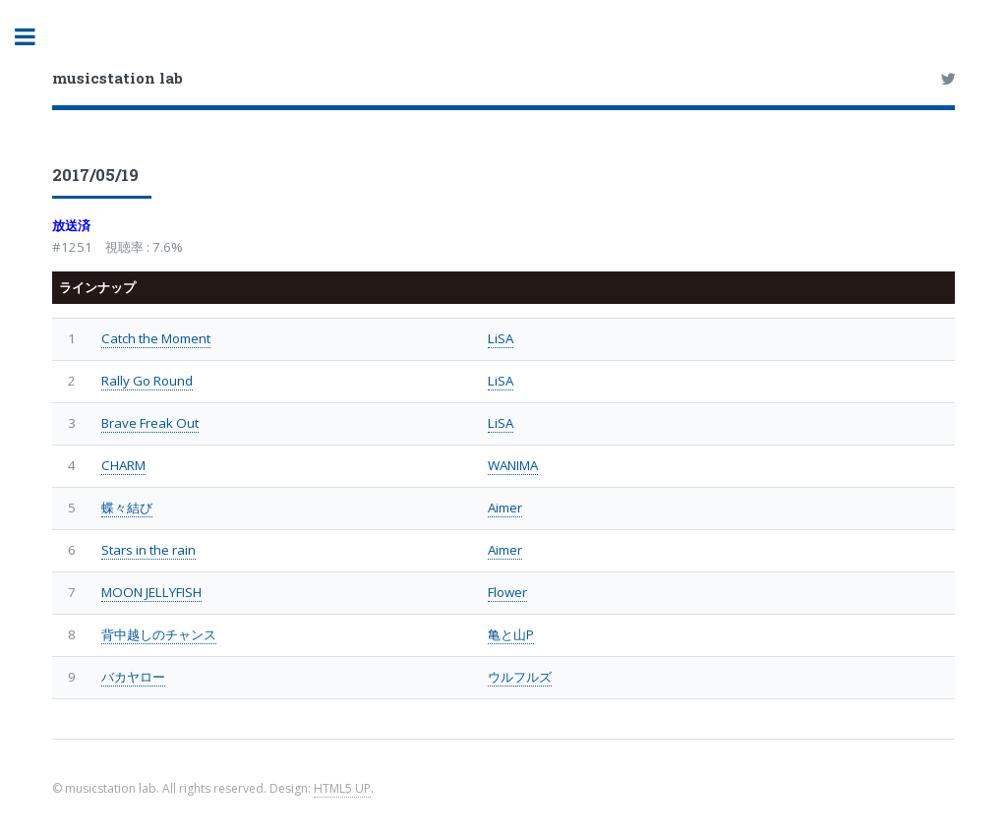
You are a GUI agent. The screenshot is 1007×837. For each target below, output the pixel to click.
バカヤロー (133, 677)
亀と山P (511, 634)
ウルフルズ (520, 677)
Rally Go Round (147, 380)
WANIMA (513, 465)
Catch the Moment (155, 338)
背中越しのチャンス (158, 634)
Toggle (35, 37)
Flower (507, 592)
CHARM (123, 465)
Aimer (505, 507)
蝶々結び (126, 507)
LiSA (500, 338)
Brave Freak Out (150, 423)
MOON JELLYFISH (151, 592)
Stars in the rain (148, 550)
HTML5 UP (342, 788)
